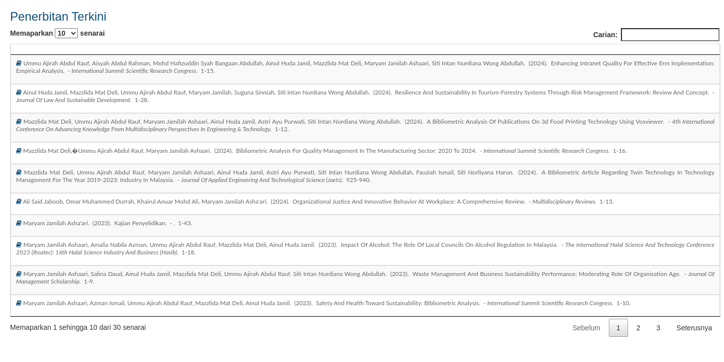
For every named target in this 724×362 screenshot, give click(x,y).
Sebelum (586, 328)
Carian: (656, 34)
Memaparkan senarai (57, 33)
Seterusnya (694, 328)
